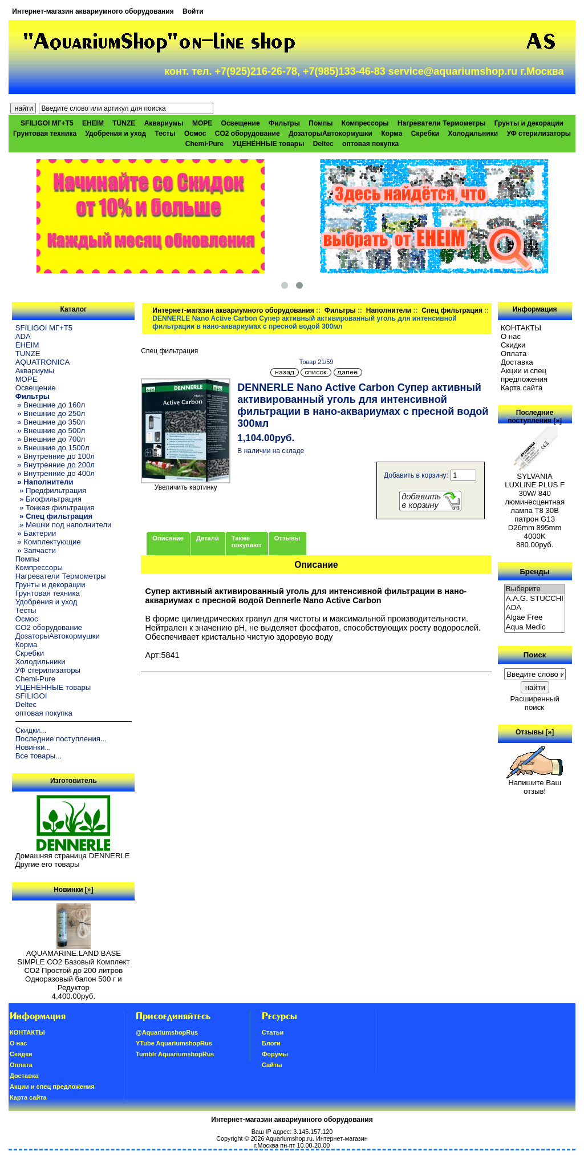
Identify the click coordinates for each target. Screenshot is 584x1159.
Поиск (535, 655)
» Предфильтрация (50, 490)
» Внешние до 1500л (52, 447)
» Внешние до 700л (50, 439)
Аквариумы (164, 123)
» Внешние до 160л (50, 405)
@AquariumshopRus (167, 1032)
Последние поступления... (61, 738)
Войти (193, 11)
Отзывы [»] (535, 732)
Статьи (272, 1032)
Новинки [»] (73, 890)
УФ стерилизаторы (538, 134)
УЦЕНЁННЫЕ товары (269, 144)
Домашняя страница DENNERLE (72, 855)
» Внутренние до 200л (55, 465)
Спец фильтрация (451, 310)
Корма (391, 134)
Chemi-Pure (204, 144)
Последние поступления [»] (535, 417)
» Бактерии (35, 533)
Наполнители (388, 310)
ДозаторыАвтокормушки (330, 134)
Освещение (240, 123)
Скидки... (30, 730)
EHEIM (93, 123)
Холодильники (473, 134)
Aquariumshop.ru (289, 1138)
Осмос (195, 134)
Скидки (513, 345)
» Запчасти (35, 550)
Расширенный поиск (534, 703)
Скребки (425, 134)
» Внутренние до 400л (55, 473)
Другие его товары (47, 864)
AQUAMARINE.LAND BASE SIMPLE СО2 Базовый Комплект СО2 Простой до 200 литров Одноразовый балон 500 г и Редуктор (73, 967)
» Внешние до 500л (50, 430)
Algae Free (535, 618)
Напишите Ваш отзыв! (534, 783)
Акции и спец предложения (524, 374)
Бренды (534, 571)
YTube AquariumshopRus (174, 1043)
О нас (511, 336)
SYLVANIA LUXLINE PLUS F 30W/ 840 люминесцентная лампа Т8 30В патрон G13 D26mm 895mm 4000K (535, 502)
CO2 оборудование (247, 134)
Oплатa (514, 353)
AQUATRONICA (42, 362)
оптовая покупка (370, 144)
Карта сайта (521, 387)
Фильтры (340, 310)
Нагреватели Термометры (441, 123)
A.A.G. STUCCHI (535, 599)
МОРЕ (202, 123)
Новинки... (33, 747)
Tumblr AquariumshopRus (175, 1054)
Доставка (517, 362)
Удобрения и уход (115, 134)
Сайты (272, 1064)
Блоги (271, 1043)
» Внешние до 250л (50, 413)
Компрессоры (365, 123)
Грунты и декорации (528, 123)
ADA (23, 336)
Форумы (275, 1054)
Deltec (323, 144)
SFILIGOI (31, 696)
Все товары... (38, 756)
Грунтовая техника (44, 134)
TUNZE (123, 123)
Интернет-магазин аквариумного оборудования (92, 11)
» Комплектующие (48, 542)
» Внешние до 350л (50, 422)
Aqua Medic (535, 627)
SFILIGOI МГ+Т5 (47, 123)
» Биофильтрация (48, 499)
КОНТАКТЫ (521, 328)
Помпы (320, 123)
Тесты (165, 134)
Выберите (535, 589)
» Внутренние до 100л (55, 456)
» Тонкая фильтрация (55, 507)
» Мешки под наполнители (63, 524)
